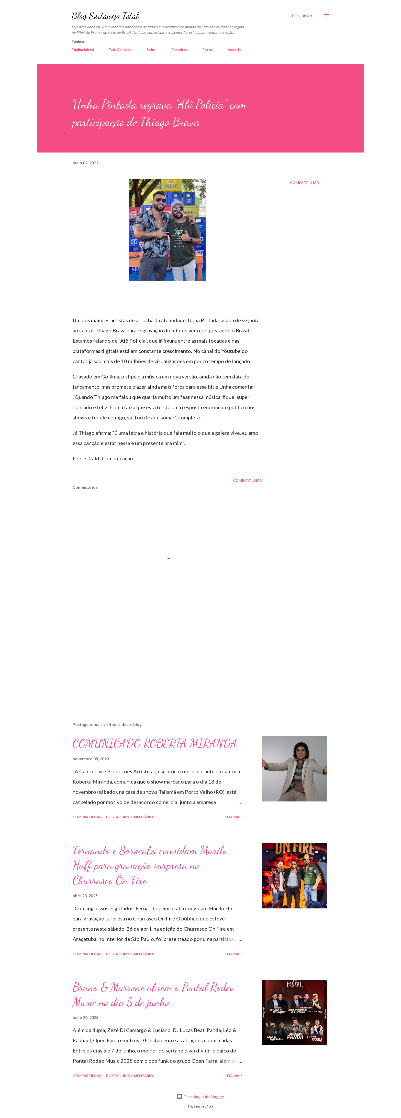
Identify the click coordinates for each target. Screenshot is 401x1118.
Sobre (152, 49)
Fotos (208, 49)
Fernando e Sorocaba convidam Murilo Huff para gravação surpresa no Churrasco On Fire (150, 865)
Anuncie (234, 49)
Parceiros (179, 49)
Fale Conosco (120, 49)
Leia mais (233, 817)
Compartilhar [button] (304, 182)
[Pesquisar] (302, 15)
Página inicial (83, 49)
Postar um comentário (129, 817)
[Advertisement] (159, 658)
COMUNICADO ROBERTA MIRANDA (155, 743)
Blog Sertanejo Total (105, 15)
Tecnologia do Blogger (200, 1096)
